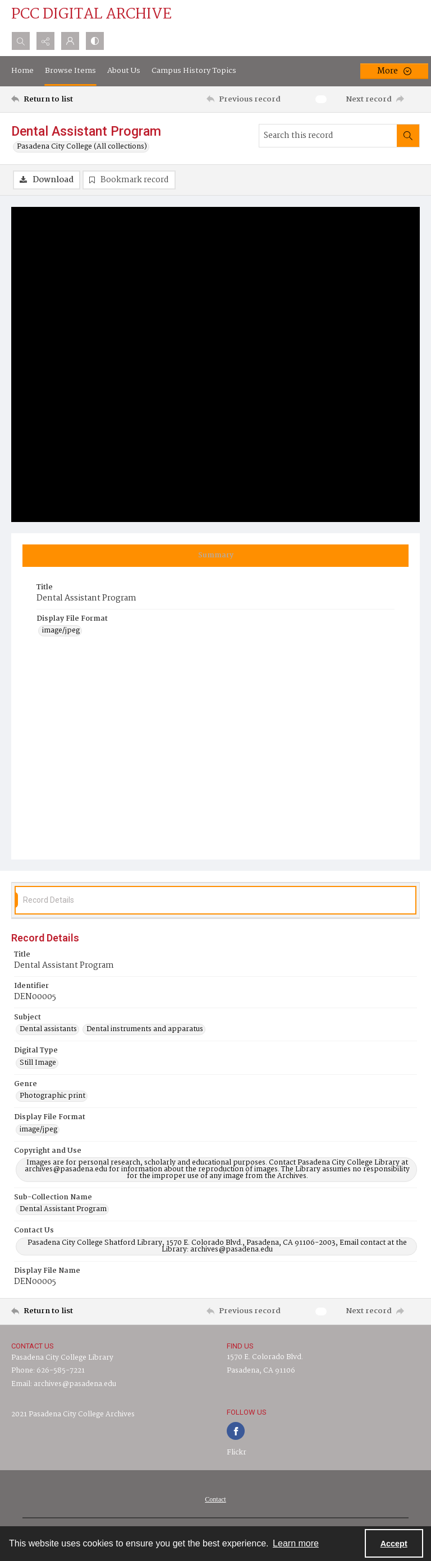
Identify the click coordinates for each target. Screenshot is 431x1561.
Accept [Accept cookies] (393, 1543)
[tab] (215, 555)
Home (22, 70)
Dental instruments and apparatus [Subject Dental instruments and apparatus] (144, 1029)
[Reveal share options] (45, 41)
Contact (215, 1499)
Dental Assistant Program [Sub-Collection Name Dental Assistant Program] (63, 1209)
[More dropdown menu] (394, 71)
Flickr (236, 1452)
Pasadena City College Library (62, 1358)
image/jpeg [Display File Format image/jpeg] (61, 630)
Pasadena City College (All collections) (82, 147)
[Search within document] (408, 135)
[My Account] (70, 41)
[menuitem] (215, 1499)
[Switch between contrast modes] (95, 41)
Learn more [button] (296, 1543)
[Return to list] (64, 99)
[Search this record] (328, 135)
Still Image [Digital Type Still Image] (38, 1063)
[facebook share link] (236, 1431)
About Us (123, 70)
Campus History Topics (194, 70)
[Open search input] (21, 41)
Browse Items (70, 70)
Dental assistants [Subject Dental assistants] (48, 1029)
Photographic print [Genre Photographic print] (52, 1096)
